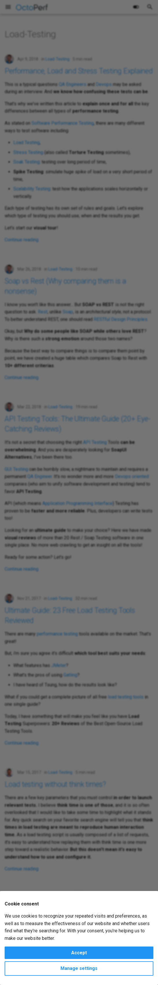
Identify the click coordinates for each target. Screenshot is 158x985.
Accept (79, 952)
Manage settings (79, 968)
